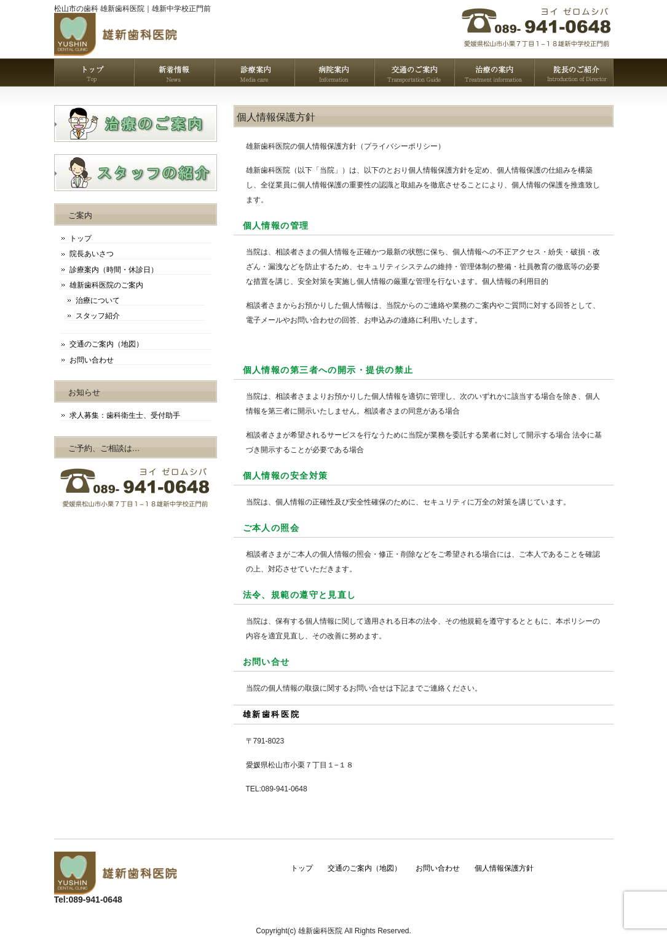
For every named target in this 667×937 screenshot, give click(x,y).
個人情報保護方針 (504, 868)
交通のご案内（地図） (106, 344)
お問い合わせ (91, 360)
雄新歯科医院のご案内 (106, 285)
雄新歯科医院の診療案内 (254, 72)
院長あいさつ (91, 253)
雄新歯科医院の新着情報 (174, 72)
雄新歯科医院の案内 (334, 72)
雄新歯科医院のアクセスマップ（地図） (414, 72)
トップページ (94, 72)
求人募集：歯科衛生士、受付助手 (124, 415)
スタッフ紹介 (98, 316)
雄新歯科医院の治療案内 (494, 72)
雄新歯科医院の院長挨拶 (574, 72)
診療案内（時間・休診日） (113, 269)
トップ (80, 238)
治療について (98, 300)
